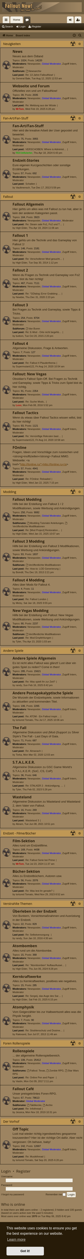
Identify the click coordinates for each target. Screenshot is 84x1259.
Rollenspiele (23, 1050)
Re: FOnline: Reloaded (38, 479)
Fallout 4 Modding (29, 580)
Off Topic (21, 1129)
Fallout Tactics (25, 412)
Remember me (56, 1194)
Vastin (19, 1081)
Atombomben (25, 945)
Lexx (19, 405)
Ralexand (21, 1034)
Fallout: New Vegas (29, 374)
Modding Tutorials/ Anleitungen (45, 523)
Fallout (8, 196)
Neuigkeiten (12, 44)
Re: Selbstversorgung (38, 934)
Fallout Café (23, 1088)
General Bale (23, 78)
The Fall (19, 727)
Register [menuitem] (79, 20)
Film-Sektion (24, 840)
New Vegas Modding (31, 610)
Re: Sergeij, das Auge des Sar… (43, 996)
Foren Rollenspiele (16, 1043)
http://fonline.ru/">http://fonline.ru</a (43, 464)
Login (22, 26)
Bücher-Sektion (26, 871)
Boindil (19, 572)
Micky (19, 603)
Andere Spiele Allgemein (34, 658)
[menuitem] (80, 35)
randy (19, 685)
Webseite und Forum (31, 86)
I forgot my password (12, 1194)
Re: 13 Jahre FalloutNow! (39, 75)
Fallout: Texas (36, 1070)
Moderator (18, 67)
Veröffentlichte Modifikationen (43, 565)
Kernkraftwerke (27, 976)
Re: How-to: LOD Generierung (42, 568)
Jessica (20, 1112)
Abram (19, 824)
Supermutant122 (25, 366)
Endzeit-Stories (26, 160)
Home (16, 19)
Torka (19, 754)
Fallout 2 (20, 270)
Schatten (30, 183)
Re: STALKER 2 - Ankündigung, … (44, 785)
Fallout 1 (20, 235)
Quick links (6, 20)
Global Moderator (51, 63)
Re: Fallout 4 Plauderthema (41, 363)
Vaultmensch (23, 187)
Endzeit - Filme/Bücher (19, 833)
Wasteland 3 (32, 820)
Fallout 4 (20, 343)
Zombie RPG (54, 1070)
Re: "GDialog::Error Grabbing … (43, 293)
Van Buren (33, 328)
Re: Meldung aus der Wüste (41, 105)
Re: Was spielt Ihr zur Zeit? (40, 681)
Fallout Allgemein (28, 204)
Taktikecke (34, 1105)
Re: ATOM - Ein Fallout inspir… (43, 716)
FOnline (19, 447)
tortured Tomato (24, 720)
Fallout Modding (27, 499)
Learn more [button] (16, 1239)
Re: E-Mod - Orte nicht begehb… (44, 332)
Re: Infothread (33, 1108)
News (17, 51)
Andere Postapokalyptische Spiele (43, 693)
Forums (28, 20)
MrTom (20, 109)
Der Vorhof (11, 1121)
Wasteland (22, 797)
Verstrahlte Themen (17, 903)
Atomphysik (23, 1007)
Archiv (47, 1105)
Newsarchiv (33, 71)
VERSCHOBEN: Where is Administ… (46, 149)
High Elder (21, 228)
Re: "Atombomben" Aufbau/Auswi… (45, 965)
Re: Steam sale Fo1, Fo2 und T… (44, 224)
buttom (20, 336)
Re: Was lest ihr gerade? (39, 890)
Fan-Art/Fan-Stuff (15, 118)
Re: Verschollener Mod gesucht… (44, 259)
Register (36, 26)
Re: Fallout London (36, 599)
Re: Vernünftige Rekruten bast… (43, 436)
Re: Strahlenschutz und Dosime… (44, 1030)
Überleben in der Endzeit (35, 911)
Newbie (20, 297)
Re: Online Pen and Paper (40, 1077)
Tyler (18, 641)
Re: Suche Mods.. (35, 401)
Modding (9, 492)
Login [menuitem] (71, 20)
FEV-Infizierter (24, 152)
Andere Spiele (13, 650)
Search (9, 26)
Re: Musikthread (34, 1156)
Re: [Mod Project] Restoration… (43, 530)
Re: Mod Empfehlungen (39, 637)
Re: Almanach (33, 751)
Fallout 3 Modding (29, 541)
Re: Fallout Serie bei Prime (40, 860)
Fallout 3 (20, 304)
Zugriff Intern (69, 63)
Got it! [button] (25, 1251)
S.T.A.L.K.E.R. (24, 762)
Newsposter (34, 63)
